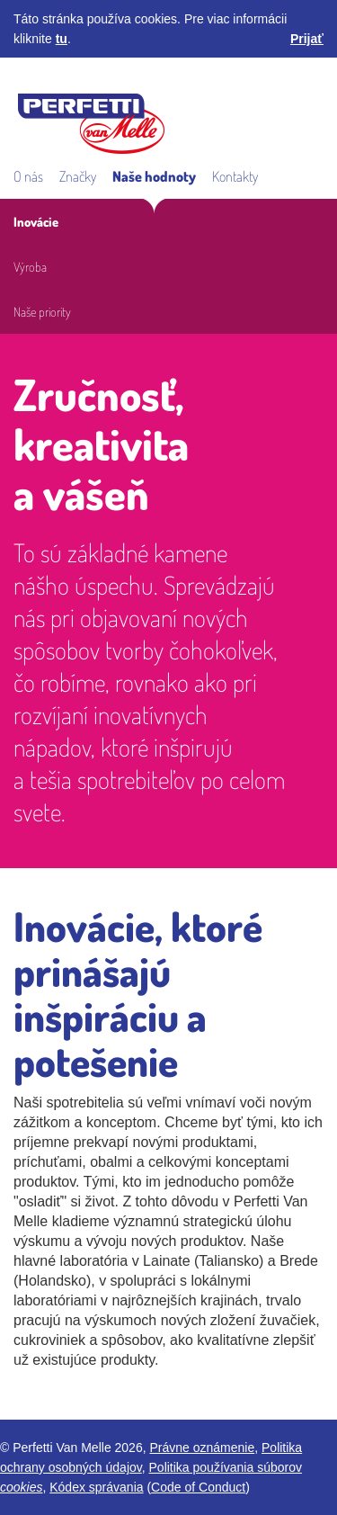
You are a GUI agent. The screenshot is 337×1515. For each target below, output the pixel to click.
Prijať (307, 38)
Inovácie (35, 221)
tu (61, 38)
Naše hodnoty (154, 176)
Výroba (30, 266)
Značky (77, 176)
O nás (28, 176)
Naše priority (42, 311)
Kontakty (235, 176)
